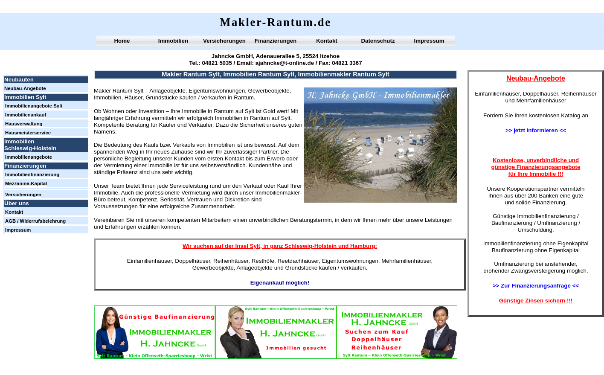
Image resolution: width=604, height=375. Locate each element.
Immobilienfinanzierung (32, 174)
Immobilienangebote (28, 157)
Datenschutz (378, 41)
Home (122, 41)
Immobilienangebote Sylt (33, 105)
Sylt (255, 246)
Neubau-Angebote (25, 88)
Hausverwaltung (24, 123)
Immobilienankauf (25, 114)
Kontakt (326, 41)
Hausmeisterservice (28, 132)
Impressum (429, 41)
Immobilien (173, 41)
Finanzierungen (275, 41)
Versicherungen (224, 41)
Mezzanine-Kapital (26, 183)
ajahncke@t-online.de (285, 63)
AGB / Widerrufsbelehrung (35, 221)
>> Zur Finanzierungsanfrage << (536, 285)
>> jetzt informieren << (535, 130)
